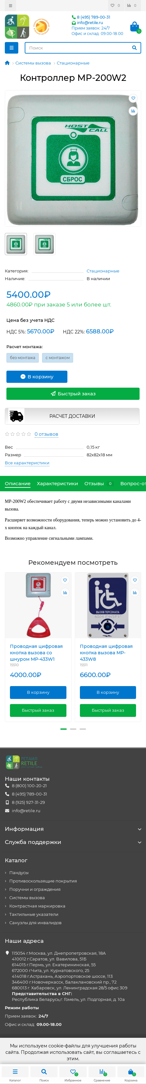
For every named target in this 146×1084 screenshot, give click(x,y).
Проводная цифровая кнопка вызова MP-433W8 (106, 653)
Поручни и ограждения (35, 889)
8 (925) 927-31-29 (28, 802)
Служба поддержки (73, 842)
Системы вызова (33, 62)
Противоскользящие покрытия (43, 881)
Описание (17, 483)
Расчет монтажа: (24, 346)
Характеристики (57, 483)
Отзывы (99, 483)
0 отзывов (46, 434)
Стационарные (73, 62)
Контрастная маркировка (37, 906)
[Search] (83, 48)
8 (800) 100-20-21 (29, 785)
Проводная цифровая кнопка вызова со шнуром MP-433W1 (36, 653)
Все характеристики (27, 462)
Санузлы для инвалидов (35, 922)
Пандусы (19, 872)
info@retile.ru (87, 22)
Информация (73, 829)
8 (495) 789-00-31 (91, 17)
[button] (63, 729)
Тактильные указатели (33, 914)
